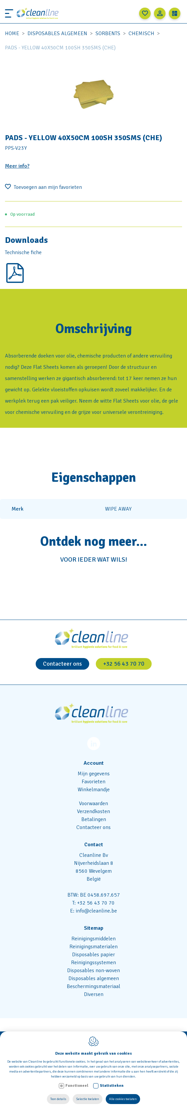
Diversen (93, 994)
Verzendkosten (93, 811)
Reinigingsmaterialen (93, 946)
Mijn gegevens (94, 773)
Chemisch (141, 33)
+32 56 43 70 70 (123, 663)
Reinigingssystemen (93, 962)
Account (94, 763)
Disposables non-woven (93, 970)
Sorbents (107, 33)
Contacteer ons (62, 663)
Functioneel (76, 1085)
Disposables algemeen (57, 33)
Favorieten (93, 781)
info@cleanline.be (96, 911)
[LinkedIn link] (93, 745)
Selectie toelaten (87, 1099)
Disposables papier (93, 954)
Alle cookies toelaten (123, 1099)
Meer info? (17, 166)
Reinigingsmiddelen (93, 938)
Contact (93, 844)
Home (12, 33)
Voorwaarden (93, 803)
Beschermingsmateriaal (93, 986)
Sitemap (93, 928)
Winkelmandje (94, 789)
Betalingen (93, 819)
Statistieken (112, 1085)
